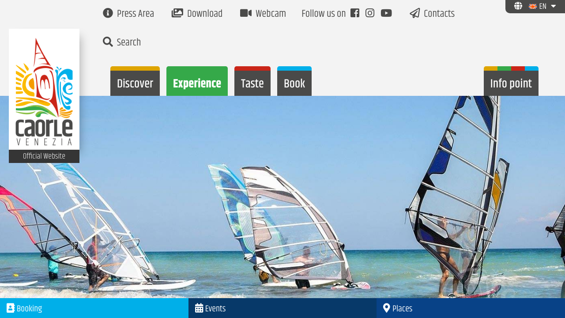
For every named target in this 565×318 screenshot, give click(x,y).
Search (122, 43)
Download (197, 14)
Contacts (432, 14)
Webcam (263, 14)
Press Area (128, 14)
